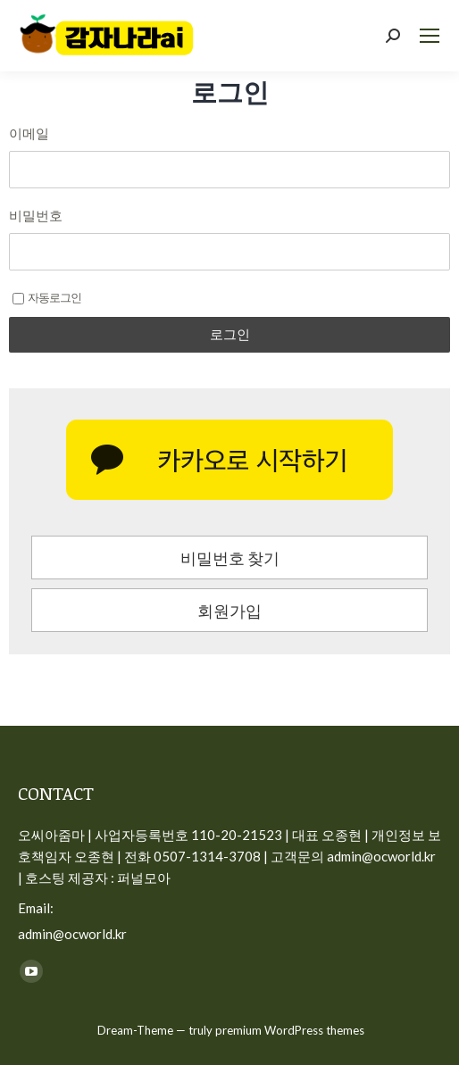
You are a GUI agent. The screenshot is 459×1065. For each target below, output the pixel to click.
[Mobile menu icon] (429, 35)
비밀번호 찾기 (230, 558)
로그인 (230, 334)
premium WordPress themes (289, 1030)
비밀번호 (36, 215)
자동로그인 (47, 297)
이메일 (29, 133)
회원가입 (229, 610)
